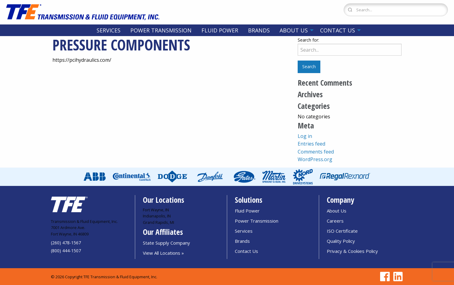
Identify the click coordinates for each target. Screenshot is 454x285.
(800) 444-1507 (66, 251)
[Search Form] (396, 9)
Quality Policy (341, 241)
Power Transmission (161, 30)
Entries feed (311, 143)
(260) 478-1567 (66, 243)
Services (108, 30)
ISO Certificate (342, 231)
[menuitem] (108, 30)
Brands (259, 30)
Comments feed (316, 151)
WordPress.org (315, 159)
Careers (335, 221)
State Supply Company (166, 243)
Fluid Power (219, 30)
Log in (305, 136)
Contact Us (337, 30)
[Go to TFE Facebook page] (384, 276)
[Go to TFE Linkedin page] (397, 276)
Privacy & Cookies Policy (352, 251)
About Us (294, 30)
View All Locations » (163, 253)
